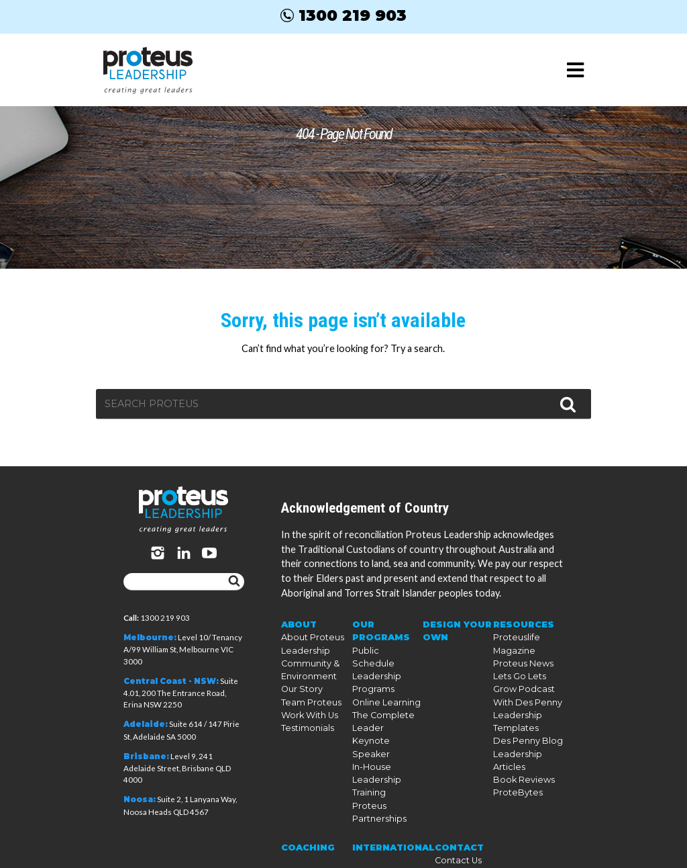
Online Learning (383, 684)
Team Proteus (308, 696)
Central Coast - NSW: (171, 681)
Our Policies (452, 833)
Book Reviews (520, 769)
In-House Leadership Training (373, 745)
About (298, 624)
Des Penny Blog (524, 733)
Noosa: (139, 799)
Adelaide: (145, 724)
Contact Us (450, 821)
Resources (521, 624)
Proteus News (519, 660)
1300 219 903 (343, 15)
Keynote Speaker (384, 720)
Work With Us (308, 708)
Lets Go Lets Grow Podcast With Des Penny (528, 684)
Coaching (305, 809)
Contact (452, 809)
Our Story (300, 684)
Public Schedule (382, 648)
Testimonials (305, 720)
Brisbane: (146, 756)
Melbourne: (149, 637)
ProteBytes (514, 781)
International (390, 809)
